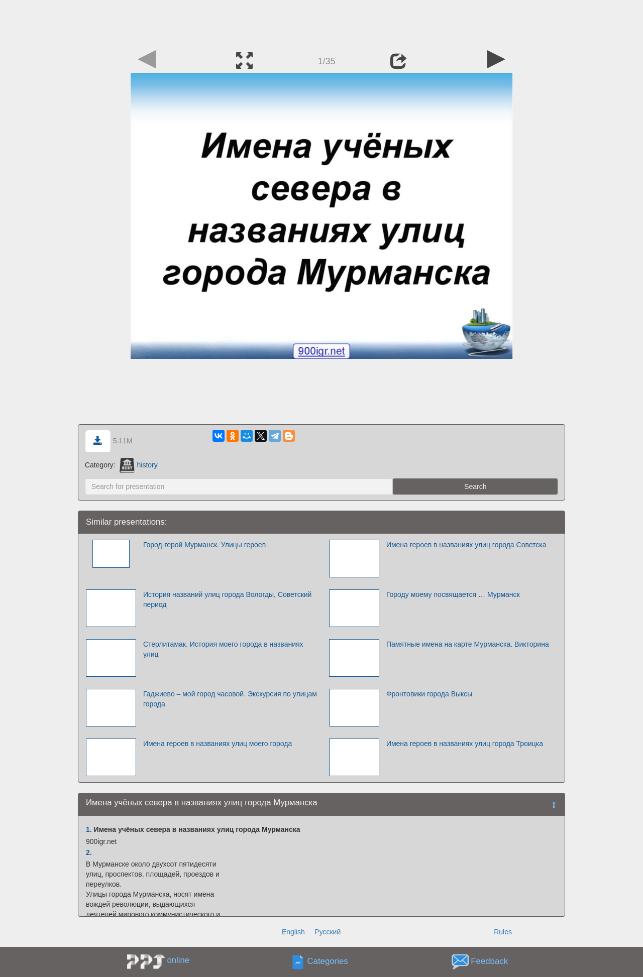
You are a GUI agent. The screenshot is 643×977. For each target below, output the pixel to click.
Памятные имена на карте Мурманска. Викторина (467, 644)
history (138, 465)
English (293, 932)
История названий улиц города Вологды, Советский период (227, 599)
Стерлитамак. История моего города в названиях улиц (223, 649)
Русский (327, 932)
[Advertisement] (321, 22)
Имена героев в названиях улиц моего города (217, 744)
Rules (503, 932)
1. (89, 829)
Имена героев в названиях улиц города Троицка (464, 744)
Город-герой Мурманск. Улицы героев (204, 545)
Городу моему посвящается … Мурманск (453, 594)
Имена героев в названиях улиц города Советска (466, 545)
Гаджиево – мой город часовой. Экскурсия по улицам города (230, 699)
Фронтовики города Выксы (429, 694)
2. (89, 852)
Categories (327, 961)
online (178, 960)
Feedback (489, 961)
